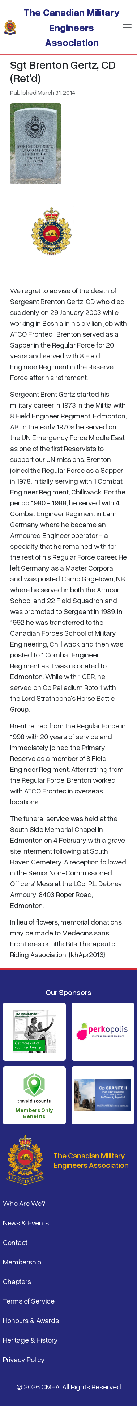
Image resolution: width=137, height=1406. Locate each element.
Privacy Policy (24, 1359)
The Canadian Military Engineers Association (72, 27)
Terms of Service (29, 1300)
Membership (22, 1261)
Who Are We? (24, 1203)
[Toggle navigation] (127, 27)
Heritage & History (30, 1339)
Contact (15, 1242)
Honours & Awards (31, 1320)
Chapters (17, 1281)
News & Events (26, 1222)
